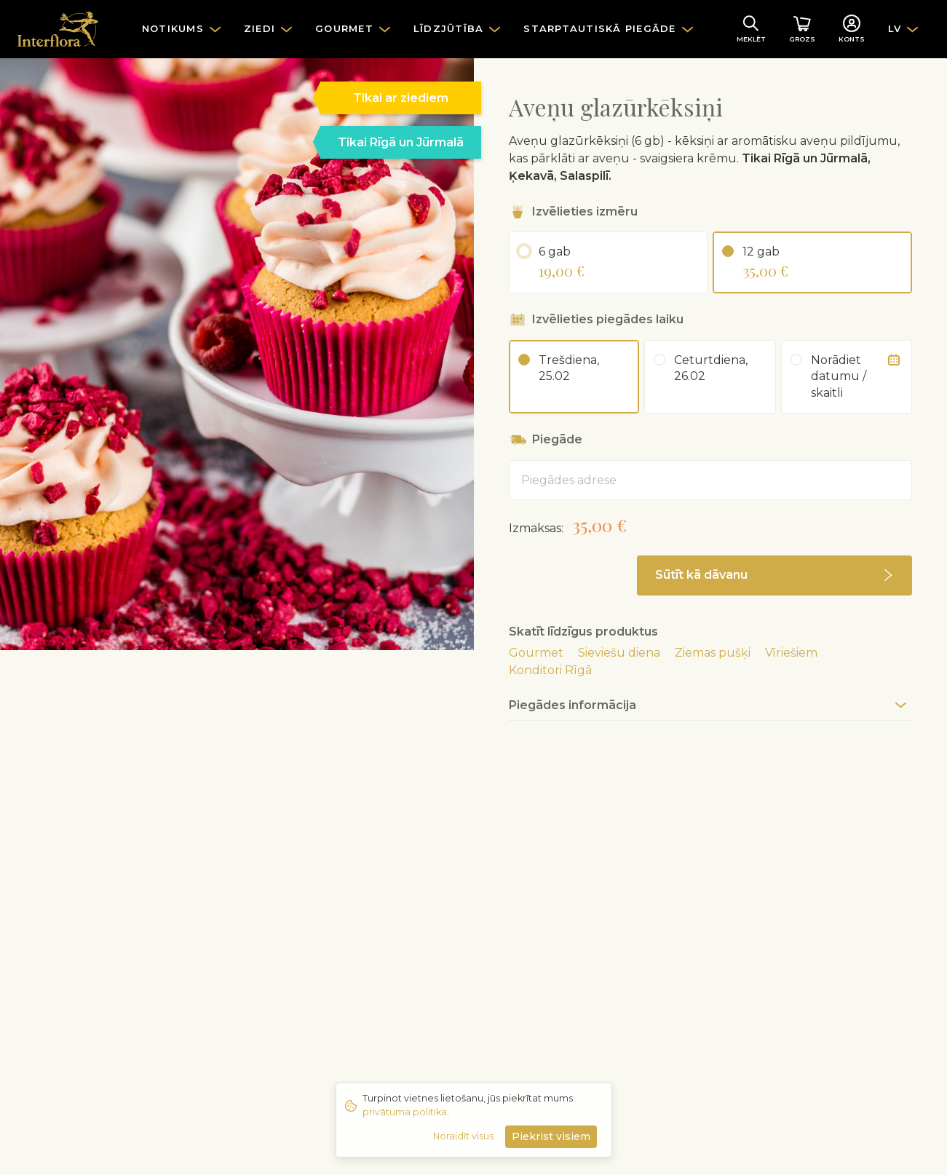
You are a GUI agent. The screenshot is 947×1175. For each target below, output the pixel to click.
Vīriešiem (791, 653)
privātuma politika (404, 1112)
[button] (774, 575)
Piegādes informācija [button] (572, 705)
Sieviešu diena (619, 653)
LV (895, 28)
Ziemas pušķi (712, 653)
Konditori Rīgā (550, 670)
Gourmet (536, 653)
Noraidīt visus (463, 1136)
